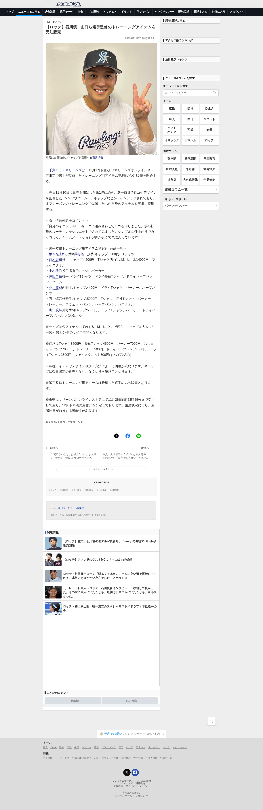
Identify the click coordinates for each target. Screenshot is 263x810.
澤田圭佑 (55, 276)
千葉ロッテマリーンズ (65, 170)
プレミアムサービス (123, 781)
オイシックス (180, 747)
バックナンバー (164, 11)
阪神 (190, 108)
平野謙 (190, 169)
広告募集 (118, 786)
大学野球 (138, 758)
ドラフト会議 (62, 758)
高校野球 (126, 758)
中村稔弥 (55, 271)
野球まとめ (200, 11)
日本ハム (190, 140)
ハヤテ (166, 747)
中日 (190, 119)
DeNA (209, 108)
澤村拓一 (80, 254)
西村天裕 (55, 259)
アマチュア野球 (110, 758)
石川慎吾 (97, 157)
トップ (10, 11)
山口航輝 (55, 310)
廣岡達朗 (190, 158)
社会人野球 (151, 758)
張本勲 (171, 158)
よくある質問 (144, 781)
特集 (80, 11)
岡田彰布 (209, 158)
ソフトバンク (171, 129)
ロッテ (53, 490)
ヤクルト (209, 119)
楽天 (209, 129)
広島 (172, 108)
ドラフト (126, 11)
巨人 (172, 119)
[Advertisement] (101, 651)
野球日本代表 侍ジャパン (85, 758)
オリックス (172, 140)
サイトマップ (125, 783)
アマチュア (110, 11)
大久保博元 (190, 179)
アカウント (236, 11)
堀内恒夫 (209, 169)
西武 (190, 129)
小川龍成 (55, 287)
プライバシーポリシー (138, 786)
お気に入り (218, 11)
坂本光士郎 (57, 254)
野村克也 (172, 169)
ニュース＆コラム (29, 11)
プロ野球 (93, 11)
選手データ (67, 11)
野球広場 (183, 11)
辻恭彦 (171, 179)
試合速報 (50, 11)
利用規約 (140, 783)
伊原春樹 (209, 179)
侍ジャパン (143, 11)
